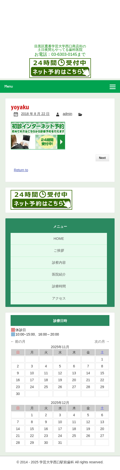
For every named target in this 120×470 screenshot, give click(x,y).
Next (102, 158)
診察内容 (59, 262)
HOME (59, 239)
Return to (21, 170)
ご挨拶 (59, 250)
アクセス (59, 298)
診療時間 (59, 286)
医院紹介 (59, 274)
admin (67, 114)
